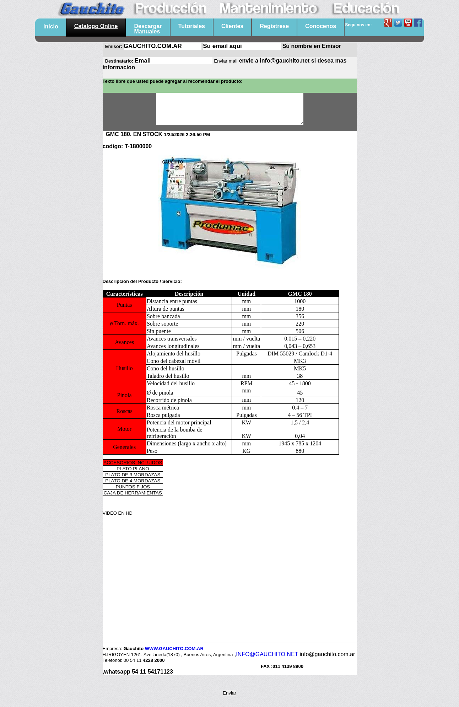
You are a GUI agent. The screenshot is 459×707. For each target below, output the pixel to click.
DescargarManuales (148, 28)
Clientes (232, 26)
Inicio (50, 26)
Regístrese (274, 26)
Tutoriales (191, 26)
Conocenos (320, 26)
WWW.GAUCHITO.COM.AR (174, 655)
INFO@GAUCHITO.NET (267, 661)
